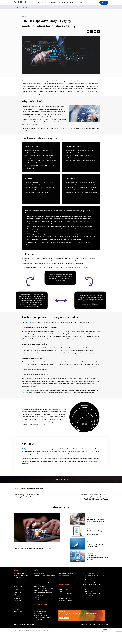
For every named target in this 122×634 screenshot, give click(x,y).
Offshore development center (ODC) (43, 617)
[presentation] (119, 628)
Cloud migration (63, 591)
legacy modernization (90, 461)
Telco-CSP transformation (65, 573)
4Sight (61, 603)
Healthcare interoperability (91, 591)
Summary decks (18, 607)
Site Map (106, 624)
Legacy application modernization (67, 593)
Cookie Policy (92, 624)
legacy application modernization (80, 267)
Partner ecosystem (18, 586)
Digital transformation (39, 586)
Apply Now (64, 618)
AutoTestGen (88, 587)
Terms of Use (99, 624)
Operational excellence (40, 611)
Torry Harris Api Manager (65, 600)
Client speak (17, 582)
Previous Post (19, 492)
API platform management (91, 582)
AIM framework (38, 613)
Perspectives (17, 598)
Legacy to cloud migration (91, 595)
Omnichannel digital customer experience (44, 575)
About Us (71, 2)
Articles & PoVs (18, 596)
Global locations (18, 577)
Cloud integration (63, 589)
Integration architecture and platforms (43, 582)
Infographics (17, 605)
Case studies (17, 594)
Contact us (104, 2)
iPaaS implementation (39, 584)
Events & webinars (18, 592)
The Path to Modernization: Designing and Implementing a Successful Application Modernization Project (94, 497)
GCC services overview (40, 607)
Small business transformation (92, 593)
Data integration (63, 580)
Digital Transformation (28, 488)
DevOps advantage (30, 390)
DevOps (24, 449)
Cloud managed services (65, 587)
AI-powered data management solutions (69, 578)
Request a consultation (61, 480)
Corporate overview (19, 573)
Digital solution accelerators (91, 584)
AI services (36, 597)
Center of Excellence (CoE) (40, 619)
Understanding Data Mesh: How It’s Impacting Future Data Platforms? (26, 496)
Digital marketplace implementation (43, 592)
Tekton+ (87, 589)
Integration (39, 488)
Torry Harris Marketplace (65, 598)
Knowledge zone (18, 611)
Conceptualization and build (41, 609)
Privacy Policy (84, 624)
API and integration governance (93, 578)
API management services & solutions (94, 575)
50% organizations (69, 221)
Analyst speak (17, 601)
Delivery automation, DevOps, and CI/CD (44, 590)
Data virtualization (64, 582)
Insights (61, 2)
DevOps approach (29, 322)
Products (42, 2)
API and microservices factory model (94, 580)
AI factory (36, 602)
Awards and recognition (20, 580)
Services (52, 2)
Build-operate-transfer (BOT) (41, 615)
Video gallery (17, 609)
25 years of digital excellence (21, 575)
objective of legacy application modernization (43, 348)
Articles (24, 16)
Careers (80, 2)
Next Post (104, 492)
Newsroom (16, 603)
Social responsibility (19, 584)
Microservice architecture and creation (43, 588)
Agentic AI (36, 600)
